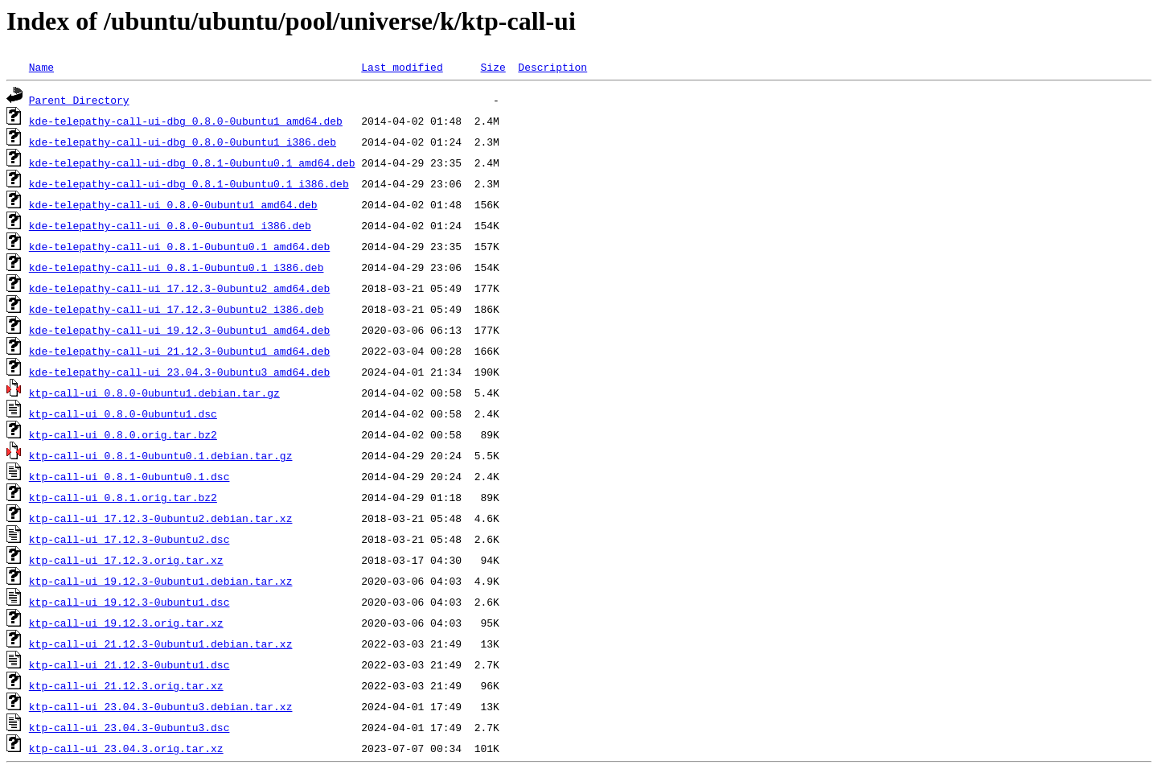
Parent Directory (79, 100)
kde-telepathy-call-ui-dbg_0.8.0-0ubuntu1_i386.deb (182, 141)
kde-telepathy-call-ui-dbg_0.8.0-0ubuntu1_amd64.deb (186, 120)
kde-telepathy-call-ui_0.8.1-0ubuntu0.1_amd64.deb (179, 246)
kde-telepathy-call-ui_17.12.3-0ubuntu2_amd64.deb (179, 288)
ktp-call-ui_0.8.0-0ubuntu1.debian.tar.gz (154, 392)
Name (41, 67)
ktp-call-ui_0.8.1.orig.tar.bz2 (123, 497)
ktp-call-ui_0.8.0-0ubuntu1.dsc (123, 413)
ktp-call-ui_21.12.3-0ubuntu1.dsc (129, 664)
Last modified (401, 67)
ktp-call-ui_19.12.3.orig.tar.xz (126, 622)
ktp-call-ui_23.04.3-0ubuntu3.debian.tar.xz (161, 706)
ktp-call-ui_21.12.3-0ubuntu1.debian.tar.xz (161, 643)
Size (492, 67)
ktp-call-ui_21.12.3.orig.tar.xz (126, 685)
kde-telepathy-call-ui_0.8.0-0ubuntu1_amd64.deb (173, 204)
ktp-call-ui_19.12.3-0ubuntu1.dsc (129, 601)
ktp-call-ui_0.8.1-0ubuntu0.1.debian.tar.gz (161, 455)
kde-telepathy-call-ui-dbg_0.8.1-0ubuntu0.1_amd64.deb (192, 162)
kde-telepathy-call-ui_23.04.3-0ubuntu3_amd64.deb (179, 371)
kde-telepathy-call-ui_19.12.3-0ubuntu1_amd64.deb (179, 330)
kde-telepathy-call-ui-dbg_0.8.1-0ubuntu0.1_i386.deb (189, 183)
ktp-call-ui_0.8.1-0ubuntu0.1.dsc (129, 476)
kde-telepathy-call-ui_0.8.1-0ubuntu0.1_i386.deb (176, 267)
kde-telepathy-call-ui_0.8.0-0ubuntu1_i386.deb (170, 225)
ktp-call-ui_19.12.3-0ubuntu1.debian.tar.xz (161, 581)
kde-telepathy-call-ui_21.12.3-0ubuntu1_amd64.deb (179, 350)
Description (552, 67)
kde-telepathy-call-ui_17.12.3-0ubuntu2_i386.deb (176, 309)
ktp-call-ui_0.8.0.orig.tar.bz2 (123, 434)
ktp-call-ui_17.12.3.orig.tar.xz (126, 560)
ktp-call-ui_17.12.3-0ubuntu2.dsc (129, 539)
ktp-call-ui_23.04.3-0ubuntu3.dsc (129, 727)
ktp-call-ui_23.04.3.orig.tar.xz (126, 748)
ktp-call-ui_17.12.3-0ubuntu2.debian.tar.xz (161, 518)
